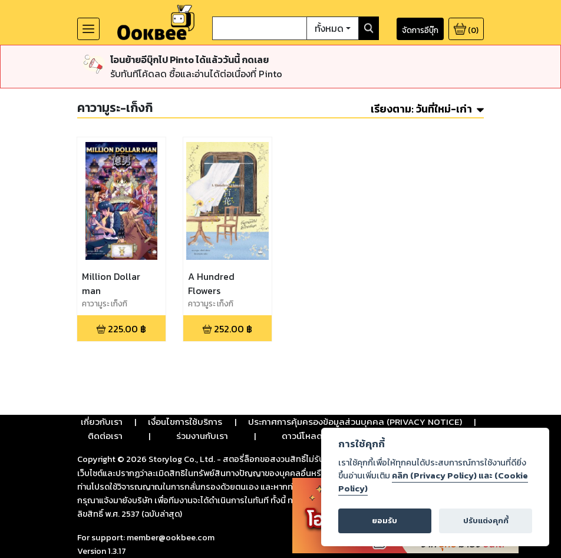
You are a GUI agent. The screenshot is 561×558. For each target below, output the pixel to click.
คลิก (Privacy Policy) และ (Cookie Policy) (433, 482)
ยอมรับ (384, 520)
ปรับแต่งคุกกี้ (486, 520)
